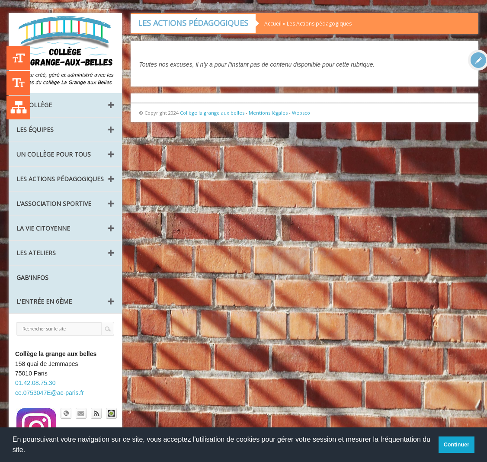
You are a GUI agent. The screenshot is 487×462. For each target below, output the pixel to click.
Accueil (273, 23)
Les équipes (35, 129)
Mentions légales (268, 112)
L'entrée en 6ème (44, 301)
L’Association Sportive (53, 203)
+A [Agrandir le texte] (18, 58)
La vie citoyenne (43, 228)
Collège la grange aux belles (212, 112)
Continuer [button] (456, 445)
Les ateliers (36, 253)
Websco (301, 112)
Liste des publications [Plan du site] (18, 107)
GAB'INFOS (32, 277)
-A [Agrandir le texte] (18, 83)
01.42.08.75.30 (35, 382)
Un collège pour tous (53, 154)
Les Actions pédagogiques (60, 179)
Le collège (34, 105)
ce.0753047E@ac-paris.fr (49, 392)
